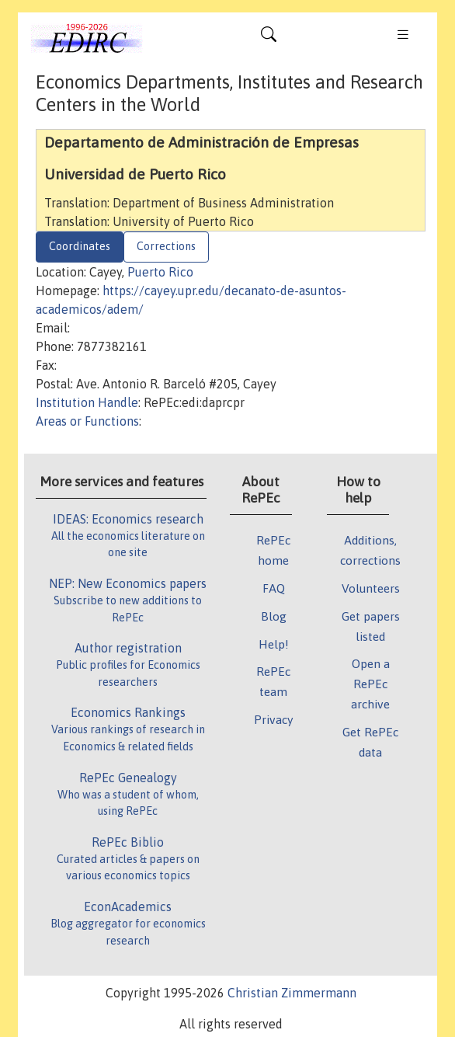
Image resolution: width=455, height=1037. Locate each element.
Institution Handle (87, 402)
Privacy (273, 719)
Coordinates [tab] (79, 246)
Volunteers (371, 588)
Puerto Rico (160, 272)
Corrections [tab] (166, 246)
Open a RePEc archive (370, 683)
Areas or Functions (87, 421)
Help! (274, 644)
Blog (274, 616)
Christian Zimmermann (292, 993)
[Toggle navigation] (268, 38)
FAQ (273, 588)
